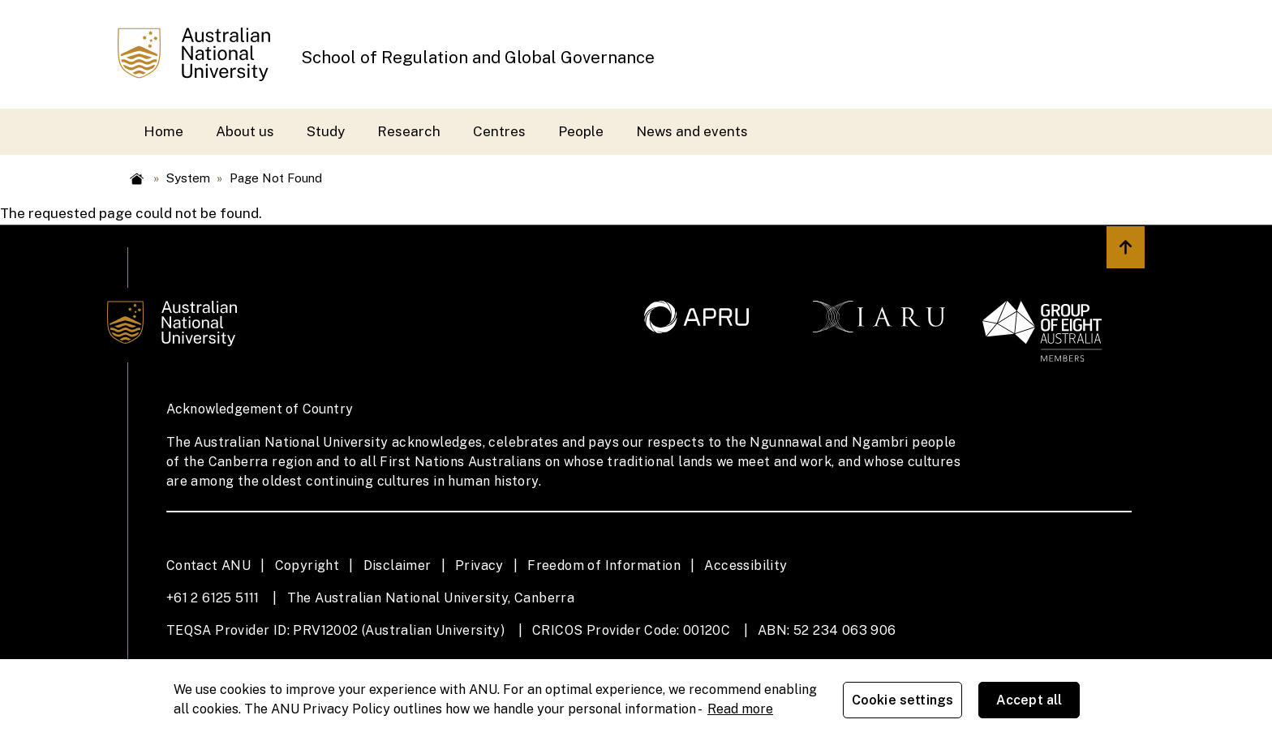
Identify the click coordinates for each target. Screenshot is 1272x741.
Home (163, 131)
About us (245, 131)
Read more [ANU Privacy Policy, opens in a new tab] (740, 709)
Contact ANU (208, 565)
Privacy (479, 565)
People (581, 131)
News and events (692, 131)
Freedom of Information (604, 565)
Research (408, 131)
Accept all (1029, 700)
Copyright (307, 565)
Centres (499, 131)
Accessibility (745, 565)
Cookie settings (902, 700)
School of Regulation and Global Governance (478, 57)
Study (326, 131)
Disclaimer (397, 565)
